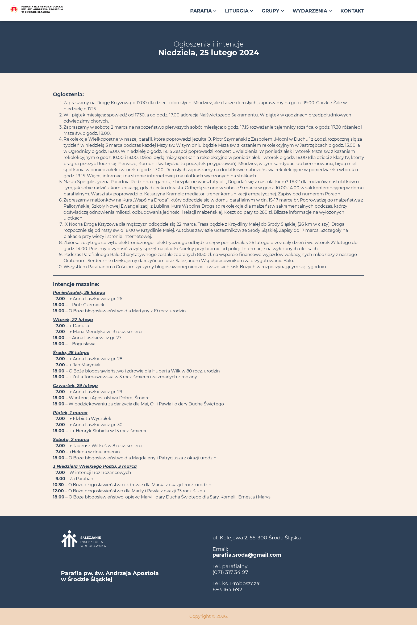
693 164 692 (227, 589)
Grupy (273, 11)
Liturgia (239, 11)
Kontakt (352, 11)
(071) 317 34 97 (230, 572)
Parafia (203, 11)
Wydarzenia (312, 11)
